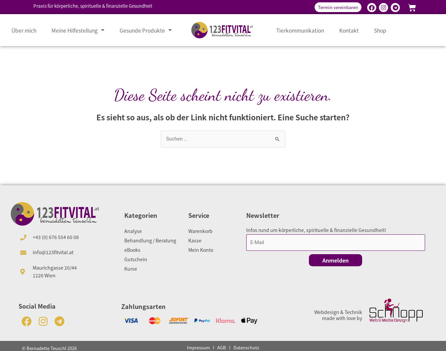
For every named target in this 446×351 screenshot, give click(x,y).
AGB (221, 347)
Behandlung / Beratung (150, 240)
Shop (380, 30)
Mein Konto (200, 249)
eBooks (132, 249)
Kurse (130, 268)
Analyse (133, 231)
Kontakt (349, 30)
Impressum (198, 347)
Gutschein (135, 259)
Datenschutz (246, 347)
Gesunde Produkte (146, 30)
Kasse (194, 240)
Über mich (23, 30)
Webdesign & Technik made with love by (338, 315)
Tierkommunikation (300, 30)
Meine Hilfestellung (78, 30)
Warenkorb (200, 231)
